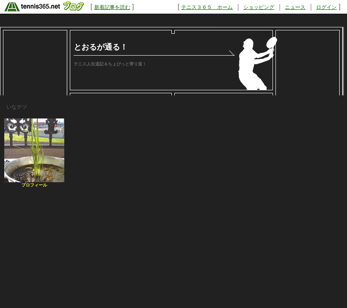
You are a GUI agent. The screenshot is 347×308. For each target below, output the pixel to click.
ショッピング (258, 7)
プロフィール (34, 185)
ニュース (295, 7)
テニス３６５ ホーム (207, 7)
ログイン (326, 7)
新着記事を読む (112, 7)
